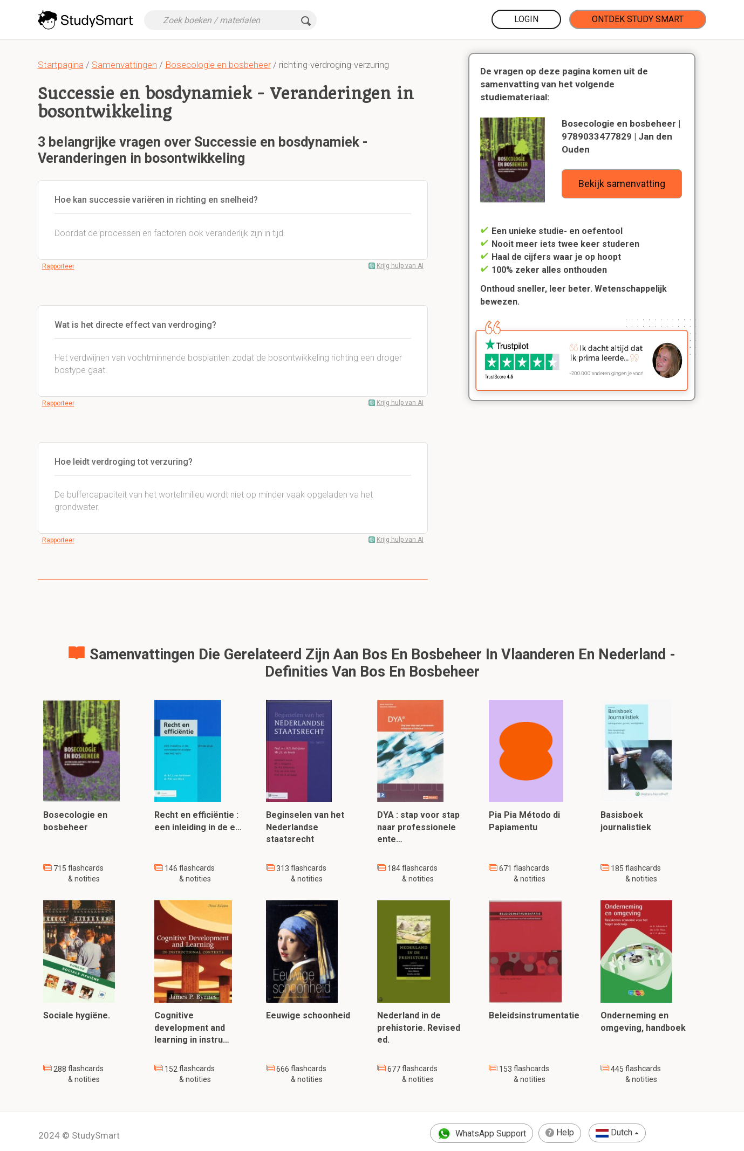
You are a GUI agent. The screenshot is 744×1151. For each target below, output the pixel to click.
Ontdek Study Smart (638, 19)
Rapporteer (58, 266)
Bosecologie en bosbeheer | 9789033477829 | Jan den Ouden (621, 136)
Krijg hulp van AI (400, 266)
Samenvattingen (124, 64)
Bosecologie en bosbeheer (218, 64)
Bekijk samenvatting (621, 183)
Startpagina (61, 64)
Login (526, 19)
